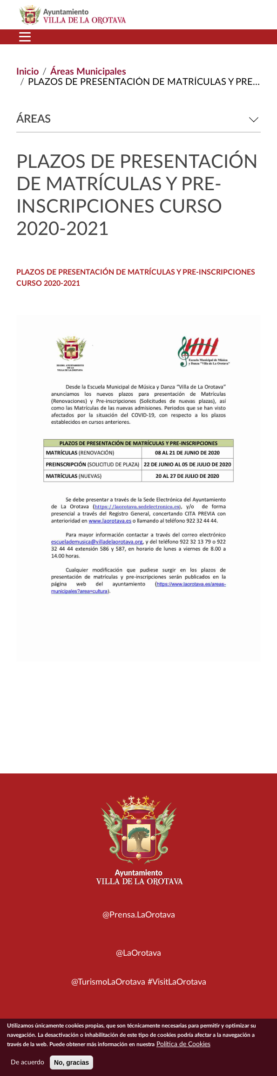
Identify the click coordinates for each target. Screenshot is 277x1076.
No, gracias (71, 1066)
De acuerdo (27, 1066)
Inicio (27, 71)
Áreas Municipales (88, 71)
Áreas (138, 119)
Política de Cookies (183, 1048)
